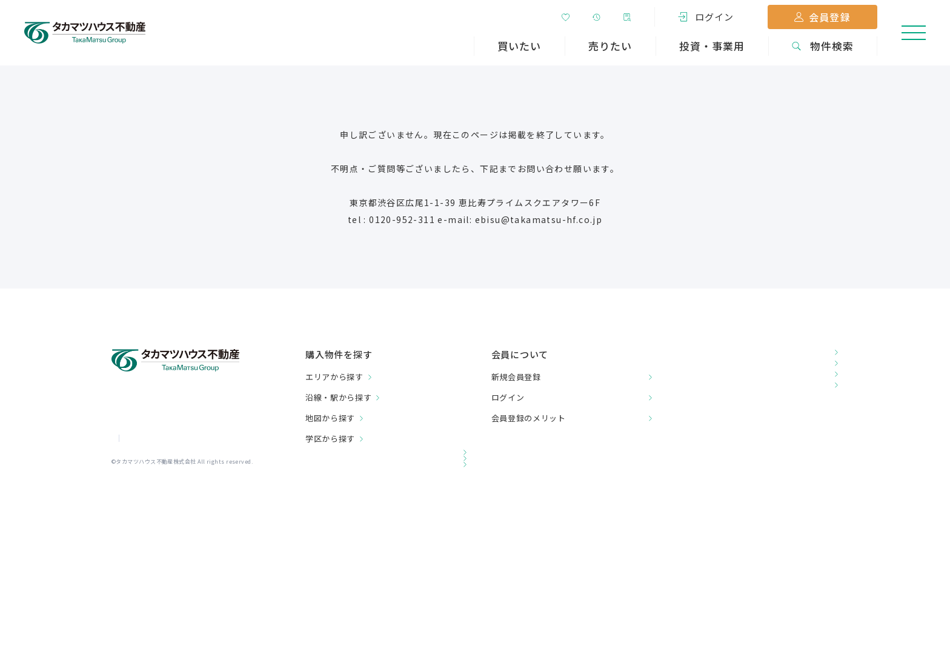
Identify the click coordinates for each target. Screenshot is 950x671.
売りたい (610, 45)
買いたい (519, 45)
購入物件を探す (338, 355)
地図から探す (330, 418)
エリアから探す (334, 376)
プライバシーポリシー (195, 490)
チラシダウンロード (720, 398)
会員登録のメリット (528, 418)
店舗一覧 (696, 376)
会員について (520, 354)
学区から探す (330, 438)
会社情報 (126, 490)
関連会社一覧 (334, 512)
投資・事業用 (712, 45)
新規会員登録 (516, 376)
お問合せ (696, 419)
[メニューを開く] (914, 32)
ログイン (508, 397)
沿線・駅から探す (338, 397)
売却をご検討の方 (343, 467)
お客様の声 (701, 355)
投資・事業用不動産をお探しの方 (376, 490)
